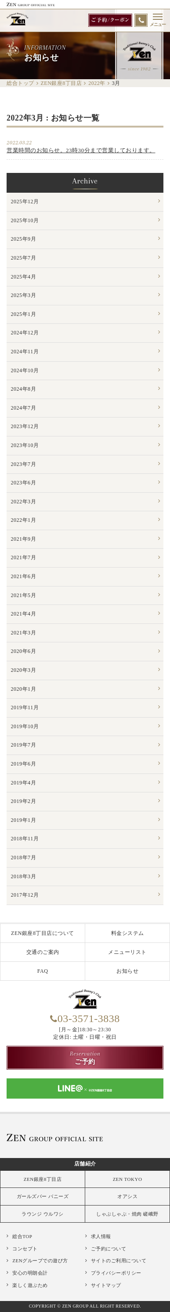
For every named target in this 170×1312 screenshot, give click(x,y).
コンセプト (25, 1248)
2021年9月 (23, 539)
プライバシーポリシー (116, 1272)
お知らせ (127, 971)
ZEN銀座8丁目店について (42, 933)
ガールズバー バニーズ (43, 1196)
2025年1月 (23, 314)
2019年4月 (23, 783)
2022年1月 (23, 520)
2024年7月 (23, 408)
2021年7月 (23, 557)
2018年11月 (25, 839)
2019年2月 (23, 801)
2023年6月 (23, 483)
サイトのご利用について (119, 1260)
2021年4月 (23, 614)
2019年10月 (25, 726)
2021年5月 (23, 595)
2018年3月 (23, 876)
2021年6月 (23, 576)
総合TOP (22, 1236)
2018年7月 (23, 857)
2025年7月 (23, 258)
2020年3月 (23, 670)
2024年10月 (25, 370)
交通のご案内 (42, 952)
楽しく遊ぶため (30, 1285)
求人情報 (101, 1236)
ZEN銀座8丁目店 (42, 1179)
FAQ (42, 971)
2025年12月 (25, 201)
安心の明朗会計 (30, 1272)
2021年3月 (23, 633)
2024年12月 (25, 333)
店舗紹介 (85, 1164)
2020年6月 (23, 651)
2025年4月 (23, 277)
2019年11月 (25, 707)
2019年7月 (23, 745)
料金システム (127, 933)
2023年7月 (23, 464)
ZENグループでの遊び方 (40, 1260)
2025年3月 (23, 295)
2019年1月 (23, 820)
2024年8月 (23, 389)
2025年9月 (23, 239)
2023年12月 (25, 426)
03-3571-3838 (89, 1018)
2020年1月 (23, 689)
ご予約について (109, 1248)
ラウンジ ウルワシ (42, 1214)
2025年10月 (25, 220)
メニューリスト (127, 952)
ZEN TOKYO (127, 1179)
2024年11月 (25, 351)
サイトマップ (106, 1285)
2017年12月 (25, 895)
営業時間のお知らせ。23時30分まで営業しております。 (81, 150)
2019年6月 (23, 764)
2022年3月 (23, 501)
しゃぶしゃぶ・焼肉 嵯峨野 (127, 1214)
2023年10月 (25, 445)
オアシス (127, 1196)
